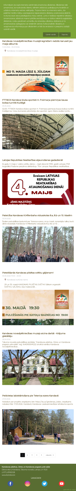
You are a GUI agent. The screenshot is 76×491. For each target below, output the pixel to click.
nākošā (49, 455)
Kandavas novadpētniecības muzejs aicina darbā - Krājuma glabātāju (33, 335)
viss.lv (74, 489)
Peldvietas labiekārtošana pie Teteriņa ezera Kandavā (30, 395)
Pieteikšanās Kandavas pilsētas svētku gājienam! (27, 272)
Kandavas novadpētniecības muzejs (22, 51)
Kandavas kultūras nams (17, 280)
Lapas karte (36, 478)
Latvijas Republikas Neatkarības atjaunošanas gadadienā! (32, 160)
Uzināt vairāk (51, 34)
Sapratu (65, 34)
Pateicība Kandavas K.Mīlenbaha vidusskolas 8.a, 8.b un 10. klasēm (37, 215)
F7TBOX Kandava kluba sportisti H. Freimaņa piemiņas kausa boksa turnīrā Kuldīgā (35, 101)
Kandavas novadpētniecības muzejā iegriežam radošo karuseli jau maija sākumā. (37, 42)
